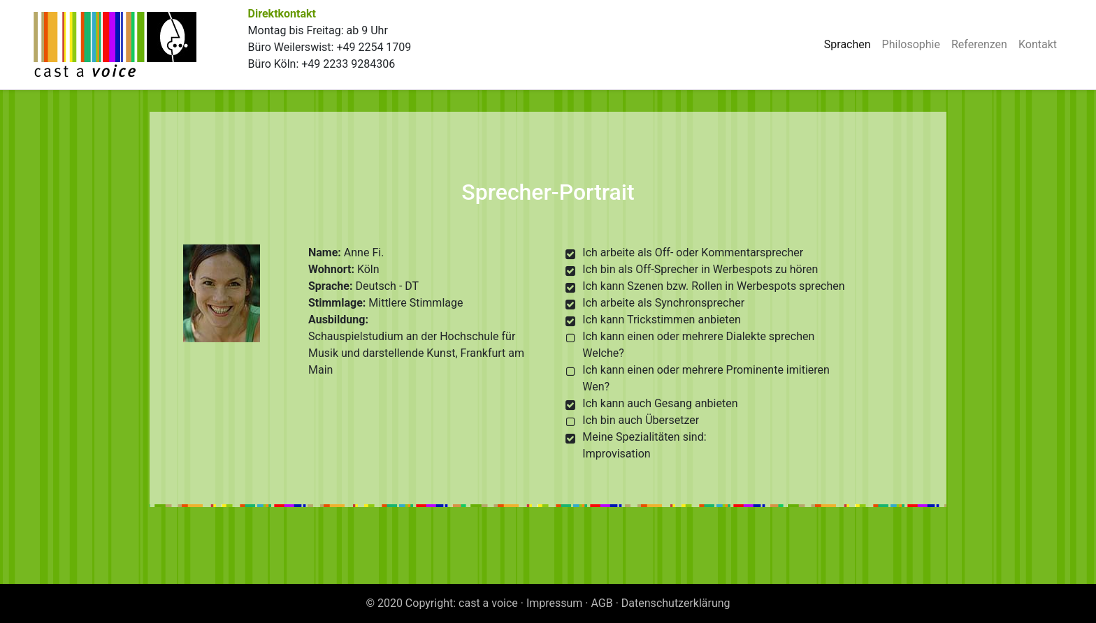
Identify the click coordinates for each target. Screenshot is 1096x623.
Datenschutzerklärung (675, 603)
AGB (602, 603)
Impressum (554, 603)
